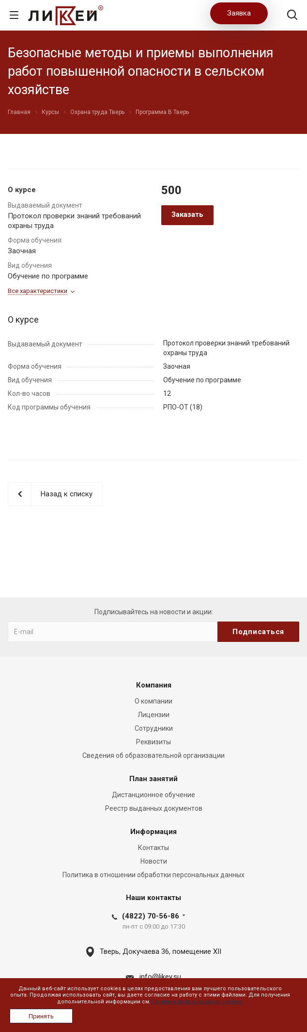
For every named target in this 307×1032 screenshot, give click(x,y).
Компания (153, 685)
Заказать (187, 214)
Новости (153, 861)
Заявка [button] (239, 13)
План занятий (153, 778)
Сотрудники (154, 728)
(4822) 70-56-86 (150, 916)
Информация (153, 831)
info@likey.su (160, 976)
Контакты (153, 848)
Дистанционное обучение (153, 795)
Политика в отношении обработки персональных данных (153, 875)
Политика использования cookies (197, 1002)
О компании (153, 701)
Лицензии (153, 715)
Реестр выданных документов (153, 808)
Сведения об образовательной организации (153, 755)
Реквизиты (153, 742)
